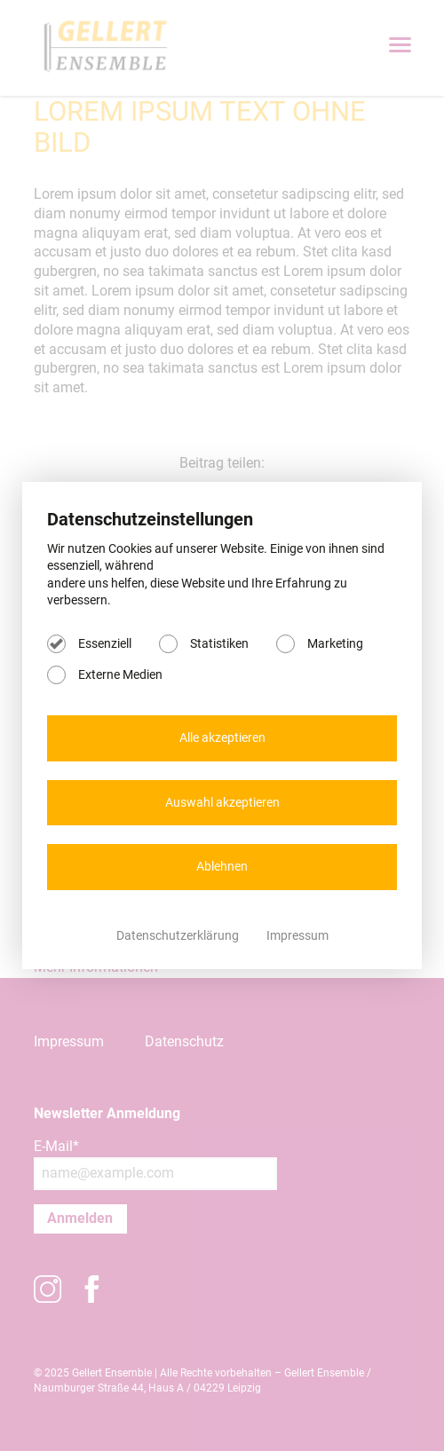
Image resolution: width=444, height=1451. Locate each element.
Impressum (297, 935)
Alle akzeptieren (222, 737)
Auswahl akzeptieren (222, 802)
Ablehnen (222, 866)
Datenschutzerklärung (179, 935)
